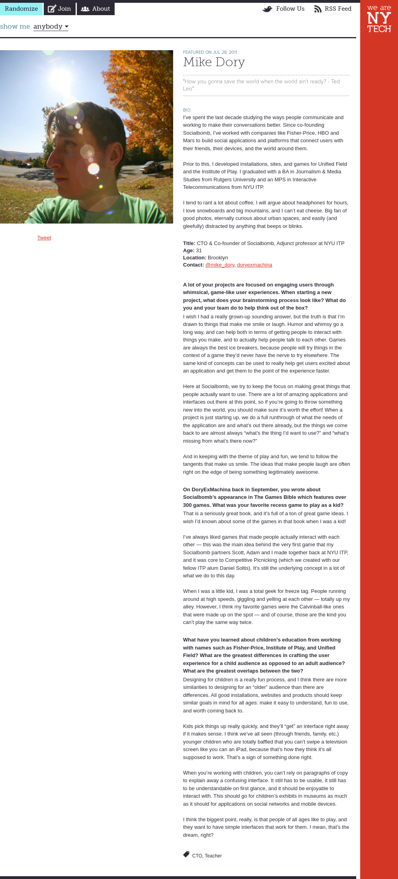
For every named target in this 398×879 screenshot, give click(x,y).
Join (64, 8)
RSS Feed (338, 8)
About (101, 8)
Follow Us (290, 8)
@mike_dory (219, 265)
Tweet (44, 238)
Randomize (21, 8)
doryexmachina (254, 265)
